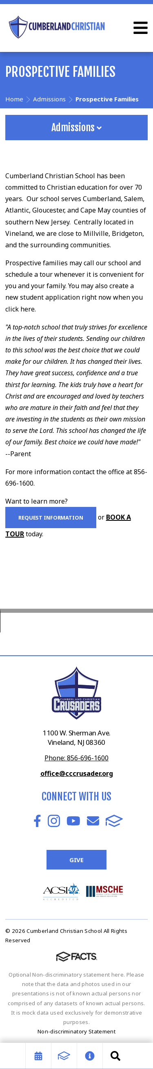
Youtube (73, 821)
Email (93, 821)
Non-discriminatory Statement (76, 1031)
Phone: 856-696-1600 (76, 757)
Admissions (76, 127)
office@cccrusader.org (76, 773)
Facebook (37, 821)
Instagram (54, 821)
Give (76, 860)
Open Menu (140, 28)
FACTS (114, 821)
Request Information (50, 517)
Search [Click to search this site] (115, 1056)
